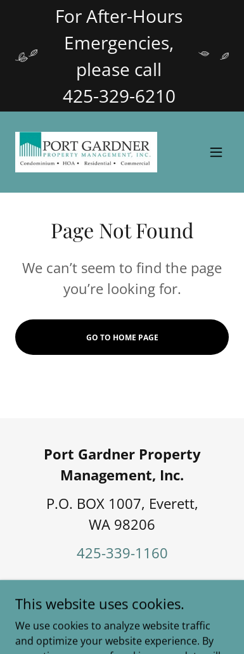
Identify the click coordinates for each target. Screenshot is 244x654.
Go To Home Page (122, 337)
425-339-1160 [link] (122, 552)
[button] (216, 152)
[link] (86, 152)
